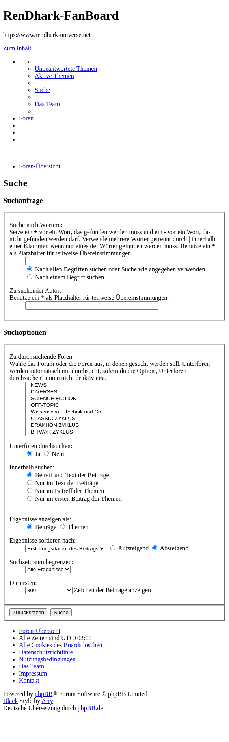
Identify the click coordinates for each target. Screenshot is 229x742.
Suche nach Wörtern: (36, 224)
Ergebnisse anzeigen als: (40, 519)
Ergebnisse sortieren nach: (42, 540)
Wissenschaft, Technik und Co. (77, 412)
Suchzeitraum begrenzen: (41, 562)
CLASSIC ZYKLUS (77, 418)
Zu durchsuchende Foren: (41, 356)
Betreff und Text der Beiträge (68, 475)
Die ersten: (23, 583)
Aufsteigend (129, 548)
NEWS (77, 385)
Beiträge (41, 527)
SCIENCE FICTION (77, 398)
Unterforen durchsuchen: (41, 446)
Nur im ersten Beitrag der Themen (74, 498)
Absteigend (170, 548)
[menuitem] (66, 68)
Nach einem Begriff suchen (65, 277)
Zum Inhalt (17, 48)
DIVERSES (77, 392)
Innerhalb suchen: (31, 467)
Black (10, 701)
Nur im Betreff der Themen (65, 490)
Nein (54, 453)
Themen (74, 527)
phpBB (43, 693)
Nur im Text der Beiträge (62, 483)
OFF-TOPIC (77, 405)
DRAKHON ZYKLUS (77, 425)
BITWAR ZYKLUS (77, 432)
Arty (47, 701)
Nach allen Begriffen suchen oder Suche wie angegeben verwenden (116, 269)
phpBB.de (90, 708)
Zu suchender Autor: (35, 290)
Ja (33, 453)
